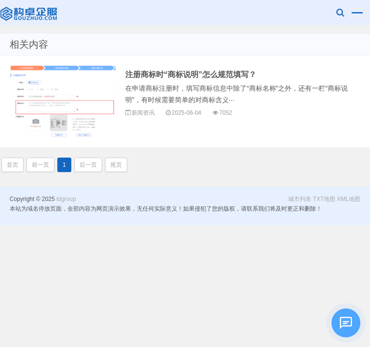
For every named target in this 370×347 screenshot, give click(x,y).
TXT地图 (324, 199)
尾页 (116, 164)
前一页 (40, 164)
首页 (12, 164)
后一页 (88, 164)
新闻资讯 (143, 112)
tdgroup (29, 12)
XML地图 (348, 199)
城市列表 (299, 199)
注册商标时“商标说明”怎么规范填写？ (190, 74)
